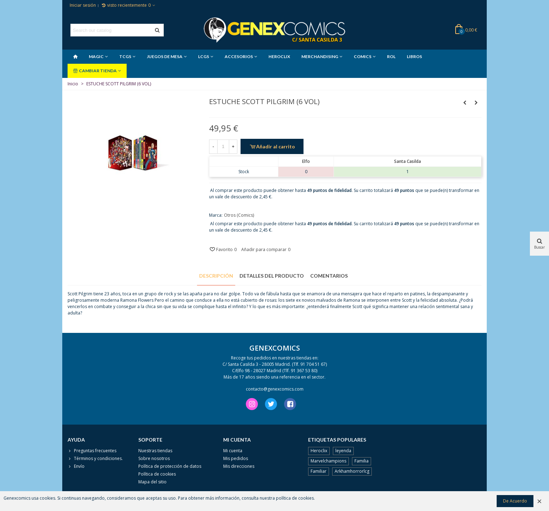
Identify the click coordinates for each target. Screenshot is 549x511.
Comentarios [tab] (329, 276)
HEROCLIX (279, 56)
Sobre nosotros (154, 458)
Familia (361, 461)
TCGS (125, 56)
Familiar (318, 471)
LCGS (203, 56)
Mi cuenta (232, 451)
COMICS (362, 56)
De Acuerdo (515, 501)
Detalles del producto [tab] (271, 276)
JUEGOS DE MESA (165, 56)
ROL (391, 56)
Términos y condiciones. (95, 458)
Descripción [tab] (216, 276)
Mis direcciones (238, 466)
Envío (76, 466)
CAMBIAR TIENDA (95, 70)
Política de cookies (157, 474)
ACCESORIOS (239, 56)
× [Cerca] (539, 501)
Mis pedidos (235, 458)
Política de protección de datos (169, 466)
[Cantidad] (223, 147)
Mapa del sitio (152, 482)
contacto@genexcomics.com (275, 389)
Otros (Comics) (239, 215)
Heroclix (319, 451)
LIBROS (414, 56)
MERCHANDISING (319, 56)
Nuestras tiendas (155, 451)
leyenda (343, 451)
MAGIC (96, 56)
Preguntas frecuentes (92, 451)
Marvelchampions (328, 461)
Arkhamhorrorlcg (352, 471)
